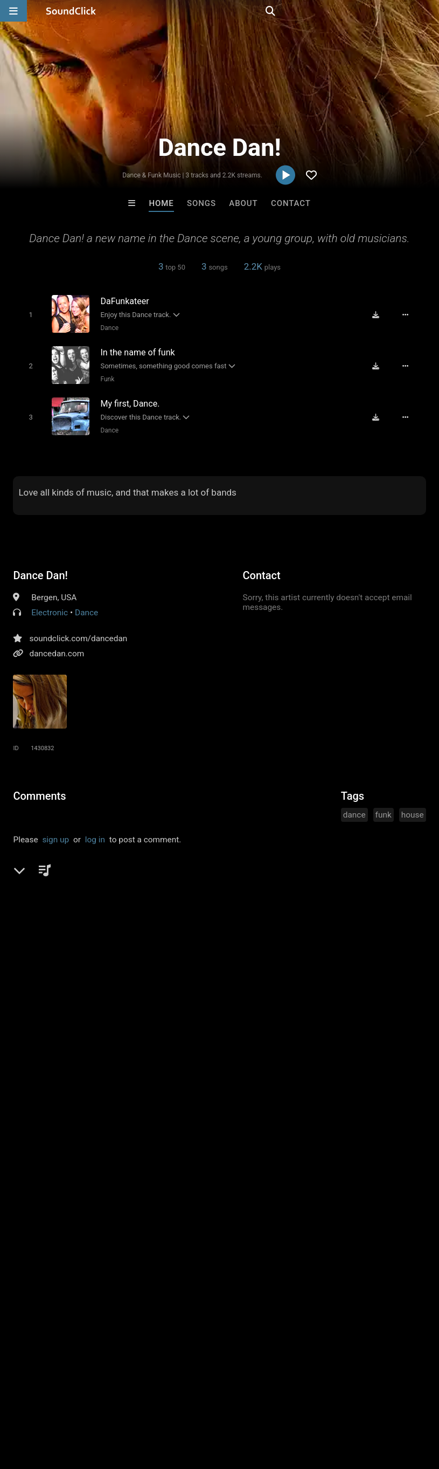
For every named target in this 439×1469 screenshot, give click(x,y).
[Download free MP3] (380, 314)
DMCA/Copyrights (200, 1405)
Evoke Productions (175, 1239)
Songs (201, 203)
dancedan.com (56, 648)
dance (354, 809)
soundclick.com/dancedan (78, 633)
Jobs (147, 1405)
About (243, 203)
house (412, 809)
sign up (55, 834)
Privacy (256, 1405)
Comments (39, 790)
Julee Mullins (352, 1239)
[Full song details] (411, 314)
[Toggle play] (26, 314)
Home (161, 203)
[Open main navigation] (13, 11)
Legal (291, 1405)
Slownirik (263, 1239)
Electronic (49, 607)
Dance (105, 327)
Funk (103, 376)
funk (383, 809)
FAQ (45, 1405)
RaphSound (86, 1239)
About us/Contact (95, 1405)
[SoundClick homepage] (71, 11)
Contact (291, 203)
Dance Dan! (40, 570)
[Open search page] (428, 11)
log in (95, 834)
